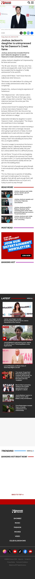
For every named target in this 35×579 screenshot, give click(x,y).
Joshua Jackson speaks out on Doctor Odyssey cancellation (23, 200)
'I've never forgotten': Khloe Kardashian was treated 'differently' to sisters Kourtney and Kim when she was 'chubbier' (24, 376)
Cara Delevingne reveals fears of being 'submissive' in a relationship (24, 408)
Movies (17, 532)
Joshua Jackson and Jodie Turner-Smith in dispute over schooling (23, 217)
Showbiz (17, 518)
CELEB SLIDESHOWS (17, 541)
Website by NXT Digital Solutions (17, 565)
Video (17, 536)
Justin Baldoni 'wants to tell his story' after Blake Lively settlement (24, 396)
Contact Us (28, 559)
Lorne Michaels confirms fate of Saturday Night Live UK (15, 366)
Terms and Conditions (22, 562)
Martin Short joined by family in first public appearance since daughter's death (23, 387)
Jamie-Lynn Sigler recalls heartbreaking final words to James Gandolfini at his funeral (16, 320)
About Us (20, 559)
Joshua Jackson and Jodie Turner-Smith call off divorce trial (23, 192)
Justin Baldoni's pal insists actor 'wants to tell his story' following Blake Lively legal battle (17, 344)
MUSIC (17, 523)
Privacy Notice (11, 562)
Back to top (17, 495)
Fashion (17, 527)
